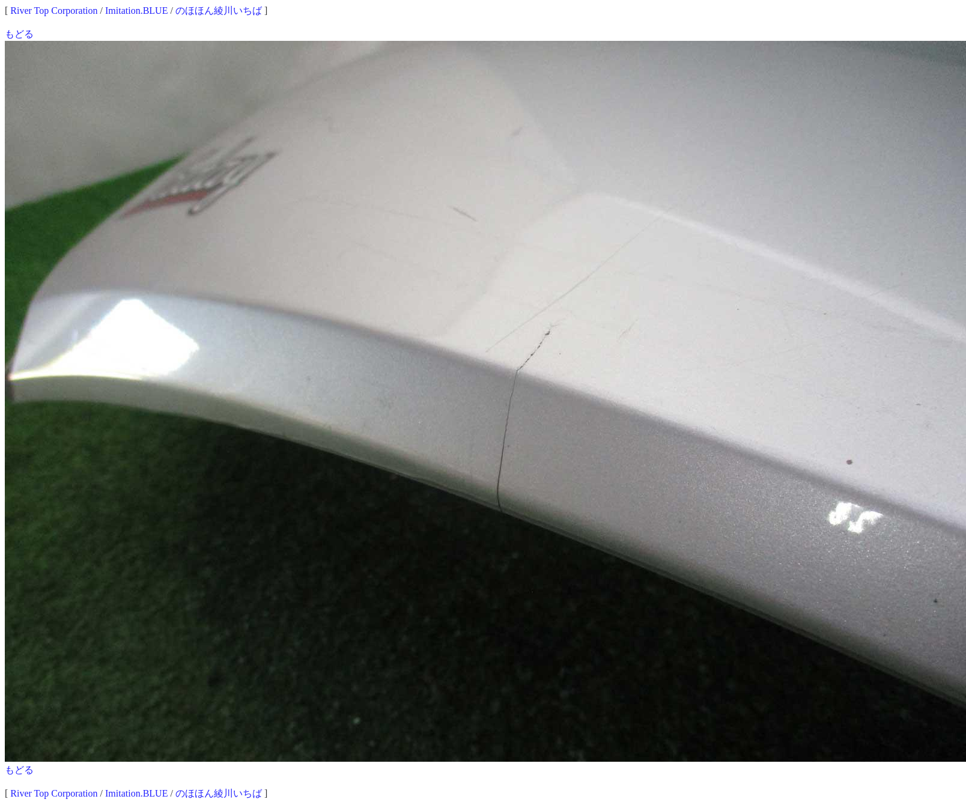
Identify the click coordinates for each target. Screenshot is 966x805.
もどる (19, 34)
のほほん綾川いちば (218, 10)
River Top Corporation (53, 10)
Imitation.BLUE (136, 10)
